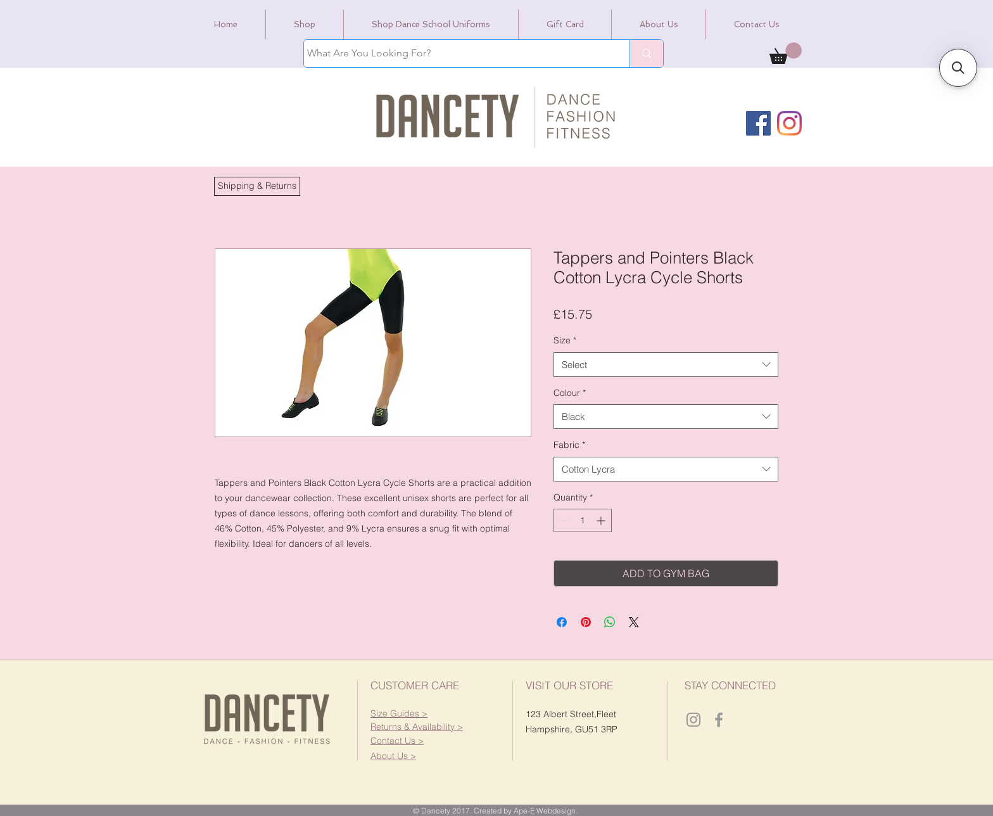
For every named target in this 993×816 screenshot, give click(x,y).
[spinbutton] (582, 520)
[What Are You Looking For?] (455, 53)
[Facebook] (758, 123)
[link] (785, 53)
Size (564, 340)
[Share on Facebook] (561, 622)
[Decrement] (563, 520)
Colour (569, 392)
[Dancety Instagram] (693, 719)
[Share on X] (634, 622)
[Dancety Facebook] (718, 719)
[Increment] (602, 520)
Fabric (569, 444)
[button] (257, 186)
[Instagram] (789, 123)
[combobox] (665, 364)
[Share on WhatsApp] (609, 622)
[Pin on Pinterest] (585, 622)
